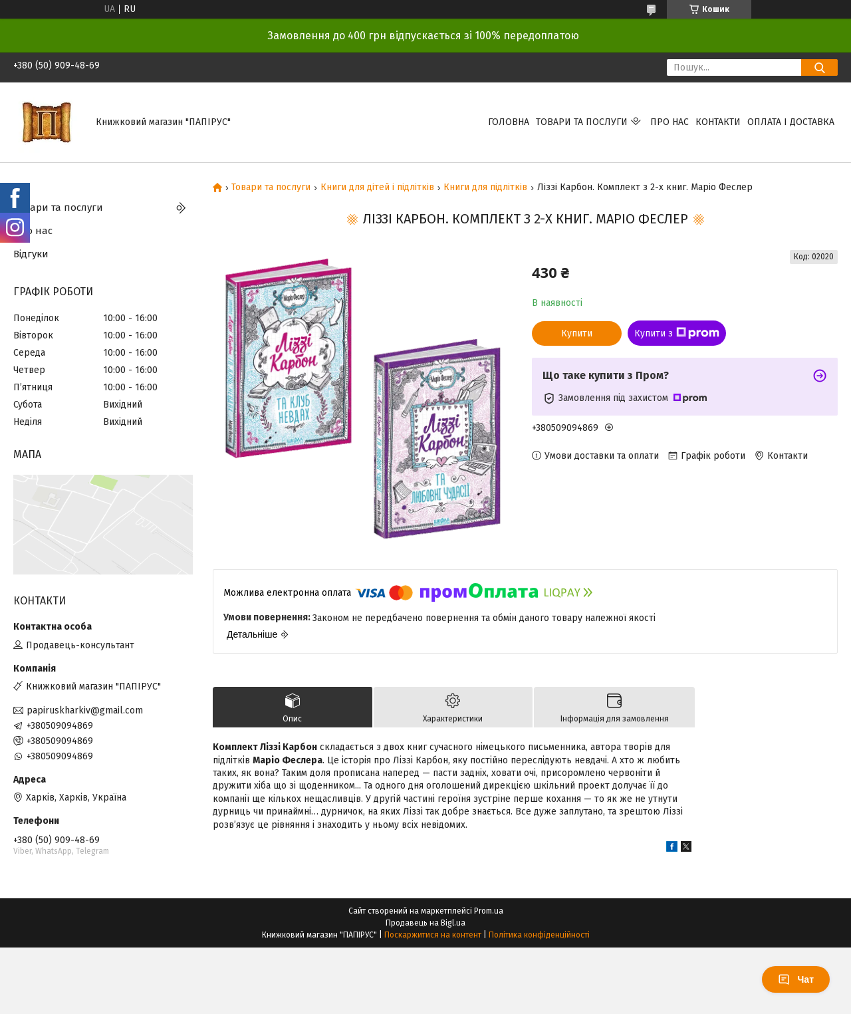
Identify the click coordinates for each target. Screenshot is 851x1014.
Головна (508, 122)
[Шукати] (819, 67)
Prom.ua (488, 911)
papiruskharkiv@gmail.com (85, 710)
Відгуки (31, 254)
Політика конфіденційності (539, 935)
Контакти (718, 122)
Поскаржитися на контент (432, 935)
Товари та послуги (582, 122)
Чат (796, 979)
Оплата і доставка (790, 122)
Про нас (669, 122)
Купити (576, 333)
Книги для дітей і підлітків (377, 187)
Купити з (676, 333)
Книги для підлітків (485, 187)
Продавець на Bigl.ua (425, 923)
